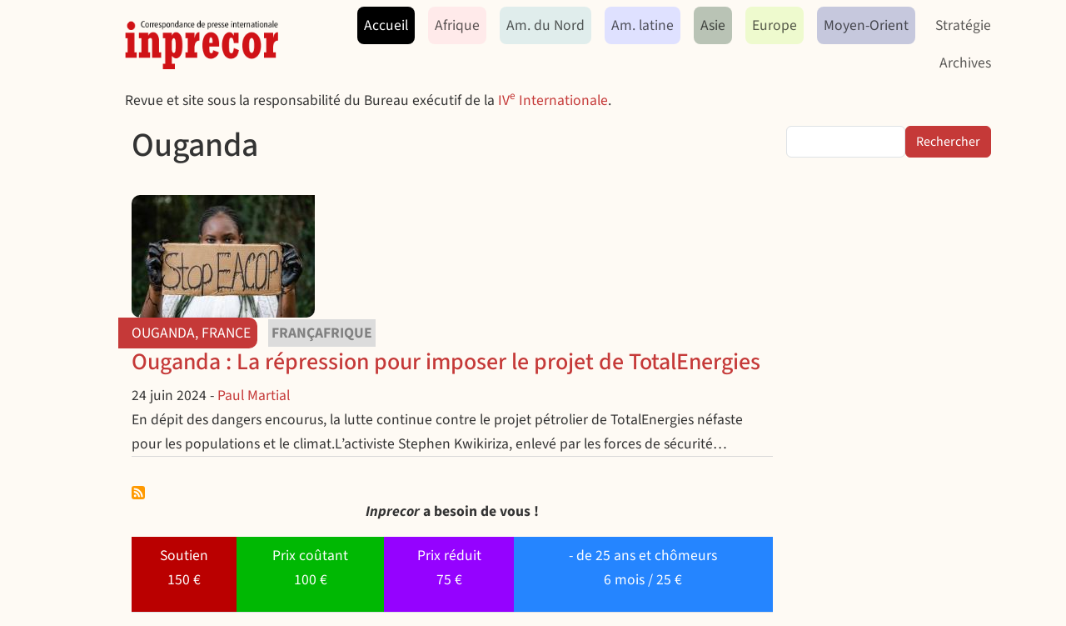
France (226, 333)
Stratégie (963, 25)
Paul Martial (253, 395)
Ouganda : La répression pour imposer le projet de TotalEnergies (446, 361)
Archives (965, 63)
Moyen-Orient (866, 25)
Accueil (386, 25)
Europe (774, 25)
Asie (712, 25)
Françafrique (321, 333)
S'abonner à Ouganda (138, 492)
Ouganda (163, 333)
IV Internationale (553, 100)
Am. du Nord (545, 25)
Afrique (457, 25)
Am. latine (642, 25)
